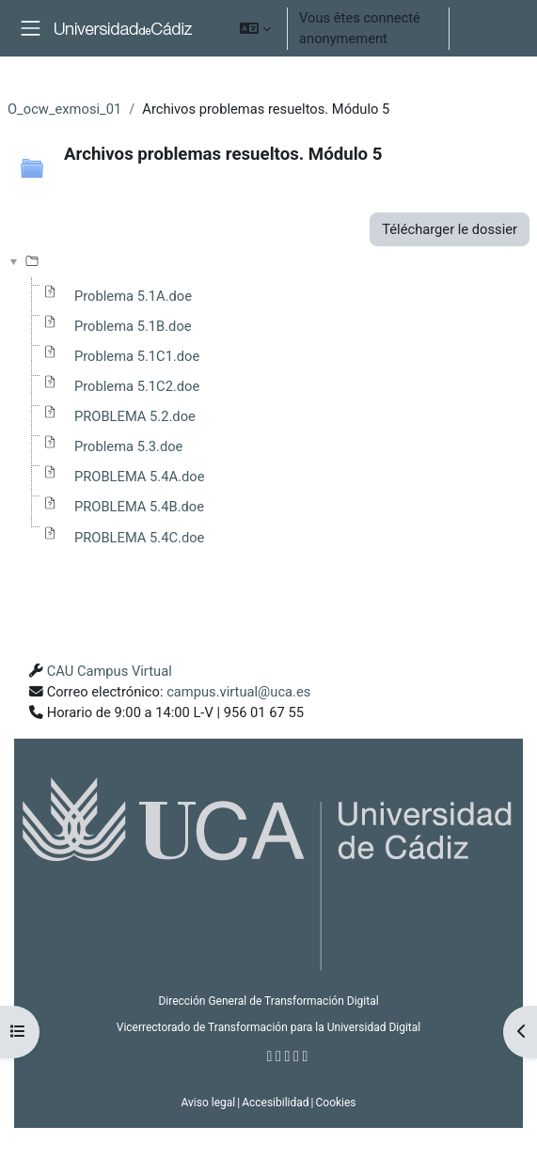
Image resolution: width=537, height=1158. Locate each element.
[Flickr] (305, 1056)
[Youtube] (296, 1056)
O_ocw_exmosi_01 (64, 109)
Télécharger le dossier (449, 229)
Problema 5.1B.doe (133, 326)
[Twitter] (278, 1056)
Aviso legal (208, 1102)
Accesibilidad (275, 1102)
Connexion (489, 28)
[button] (255, 28)
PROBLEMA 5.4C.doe (139, 537)
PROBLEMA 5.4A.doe (139, 476)
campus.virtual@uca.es (238, 691)
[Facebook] (270, 1056)
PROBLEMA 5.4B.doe (139, 506)
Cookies (335, 1102)
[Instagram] (288, 1056)
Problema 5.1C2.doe (136, 386)
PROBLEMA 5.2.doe (135, 416)
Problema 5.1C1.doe (136, 356)
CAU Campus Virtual (109, 671)
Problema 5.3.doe (128, 446)
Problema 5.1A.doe (133, 296)
